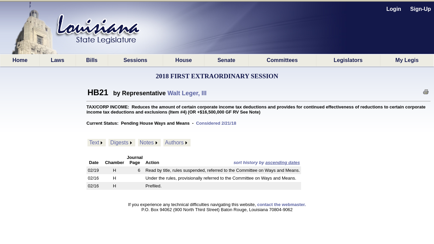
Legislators (348, 60)
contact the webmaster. (281, 204)
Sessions (135, 60)
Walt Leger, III (186, 93)
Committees (282, 60)
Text (94, 142)
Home (20, 60)
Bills (92, 60)
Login (394, 9)
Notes (147, 142)
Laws (57, 60)
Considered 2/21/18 (216, 123)
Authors (174, 142)
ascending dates (282, 162)
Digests (119, 142)
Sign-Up (420, 9)
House (183, 60)
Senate (226, 60)
